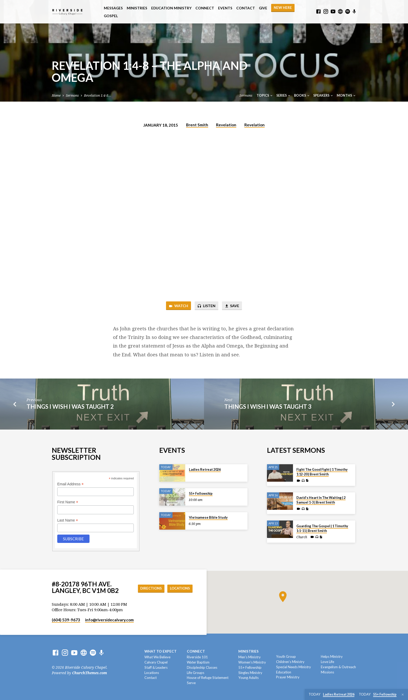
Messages (113, 8)
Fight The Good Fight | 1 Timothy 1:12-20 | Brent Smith (322, 471)
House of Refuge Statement (207, 678)
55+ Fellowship (201, 493)
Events (225, 8)
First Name (67, 502)
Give (263, 8)
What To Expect (160, 651)
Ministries (137, 8)
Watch (177, 306)
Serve (191, 683)
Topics (265, 95)
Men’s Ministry (249, 657)
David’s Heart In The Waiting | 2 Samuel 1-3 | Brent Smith (321, 499)
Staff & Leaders (156, 667)
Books (302, 95)
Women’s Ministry (252, 662)
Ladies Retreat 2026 (205, 469)
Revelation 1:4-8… (97, 95)
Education (283, 672)
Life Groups (195, 673)
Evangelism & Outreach (338, 667)
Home (56, 95)
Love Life (327, 662)
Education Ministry (171, 8)
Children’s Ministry (290, 662)
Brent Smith (197, 124)
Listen (206, 306)
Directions (149, 588)
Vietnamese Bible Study (208, 517)
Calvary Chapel (156, 662)
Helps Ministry (332, 656)
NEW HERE (283, 7)
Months (346, 95)
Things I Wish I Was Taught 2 (70, 407)
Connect (204, 8)
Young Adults (248, 678)
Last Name (67, 520)
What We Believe (157, 657)
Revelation (226, 124)
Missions (327, 672)
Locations (179, 588)
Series (283, 95)
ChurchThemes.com (89, 673)
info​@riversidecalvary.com (109, 619)
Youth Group (286, 656)
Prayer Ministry (287, 677)
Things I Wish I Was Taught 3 (267, 407)
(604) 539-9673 (66, 619)
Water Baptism (198, 662)
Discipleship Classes (202, 667)
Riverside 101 (197, 657)
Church (301, 537)
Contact (245, 8)
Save (233, 306)
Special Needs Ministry (293, 667)
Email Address (70, 484)
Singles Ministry (250, 673)
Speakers (323, 95)
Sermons (72, 95)
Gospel (111, 16)
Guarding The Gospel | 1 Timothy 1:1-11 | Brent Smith (322, 528)
